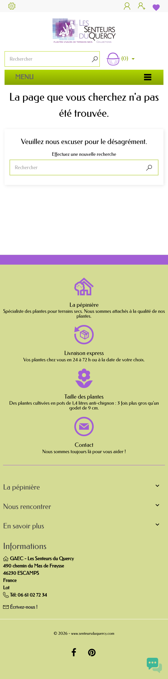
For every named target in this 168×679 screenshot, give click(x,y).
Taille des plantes (83, 396)
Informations (24, 546)
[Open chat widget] (154, 665)
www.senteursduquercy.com (92, 633)
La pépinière (84, 305)
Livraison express (84, 353)
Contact (84, 445)
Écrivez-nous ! (24, 607)
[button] (84, 488)
